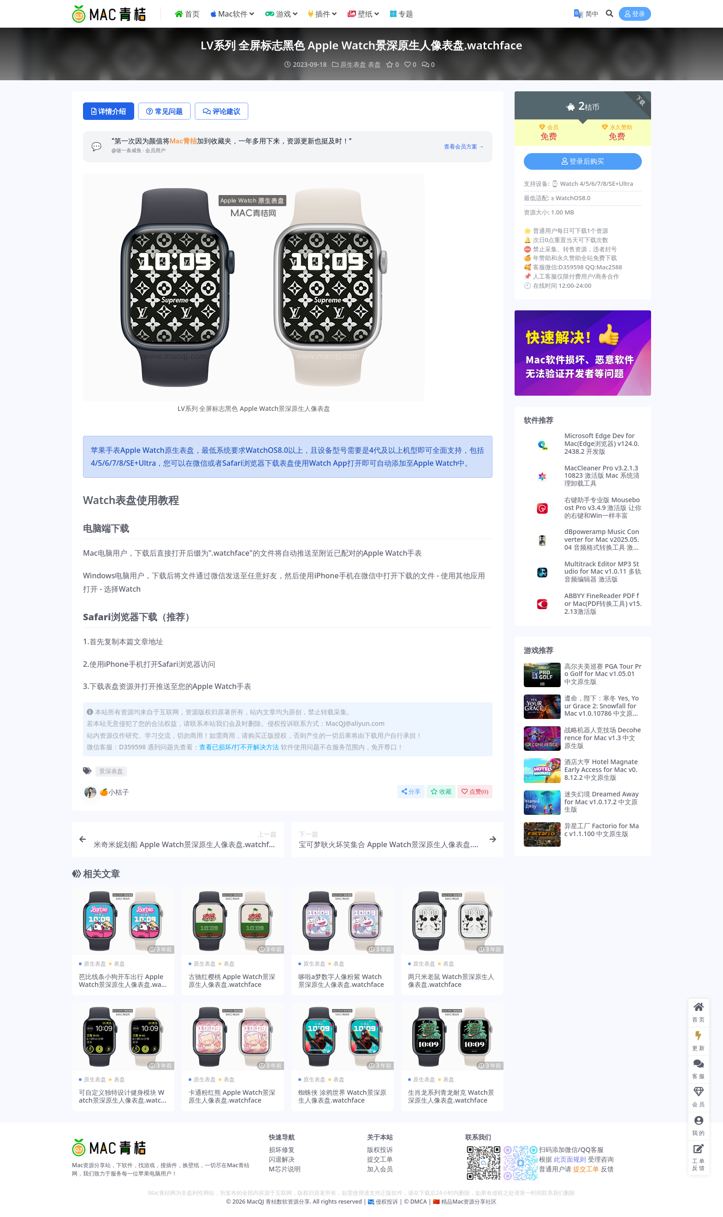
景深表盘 (111, 771)
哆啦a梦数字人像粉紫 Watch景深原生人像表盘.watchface (341, 980)
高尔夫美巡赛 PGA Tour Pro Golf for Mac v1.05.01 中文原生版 (602, 674)
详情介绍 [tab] (108, 111)
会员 (548, 127)
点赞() (475, 791)
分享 (411, 791)
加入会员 (380, 1168)
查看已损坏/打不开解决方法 (239, 746)
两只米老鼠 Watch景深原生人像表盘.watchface (451, 980)
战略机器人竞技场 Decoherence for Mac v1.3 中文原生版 (602, 737)
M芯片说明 (285, 1168)
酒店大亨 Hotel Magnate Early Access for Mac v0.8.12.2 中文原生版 (601, 769)
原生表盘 (353, 64)
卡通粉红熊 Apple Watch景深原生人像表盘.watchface (232, 1096)
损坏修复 (282, 1149)
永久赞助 (617, 127)
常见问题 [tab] (164, 111)
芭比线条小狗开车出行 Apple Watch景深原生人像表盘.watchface (123, 984)
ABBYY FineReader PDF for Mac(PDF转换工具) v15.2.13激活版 (603, 603)
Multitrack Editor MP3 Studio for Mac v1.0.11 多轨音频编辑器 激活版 (602, 571)
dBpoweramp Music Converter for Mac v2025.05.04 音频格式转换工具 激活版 (602, 543)
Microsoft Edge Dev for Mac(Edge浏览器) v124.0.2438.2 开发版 (601, 443)
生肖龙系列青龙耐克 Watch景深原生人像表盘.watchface (451, 1096)
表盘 (374, 64)
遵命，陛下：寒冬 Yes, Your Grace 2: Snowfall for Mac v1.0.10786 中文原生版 (601, 709)
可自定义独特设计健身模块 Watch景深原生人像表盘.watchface (122, 1100)
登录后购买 (583, 161)
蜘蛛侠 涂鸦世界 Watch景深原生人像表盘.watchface (342, 1096)
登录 (635, 14)
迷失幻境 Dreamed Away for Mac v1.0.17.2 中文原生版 (601, 802)
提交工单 (380, 1159)
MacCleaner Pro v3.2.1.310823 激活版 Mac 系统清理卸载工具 (602, 475)
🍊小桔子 (106, 792)
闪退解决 (282, 1159)
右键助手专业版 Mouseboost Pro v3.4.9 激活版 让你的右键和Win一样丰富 (602, 507)
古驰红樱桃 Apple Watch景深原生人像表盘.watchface (232, 980)
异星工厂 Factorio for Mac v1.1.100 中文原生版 (601, 829)
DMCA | (420, 1201)
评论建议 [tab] (221, 111)
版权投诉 (380, 1149)
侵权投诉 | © (391, 1201)
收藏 (441, 791)
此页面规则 (569, 1159)
